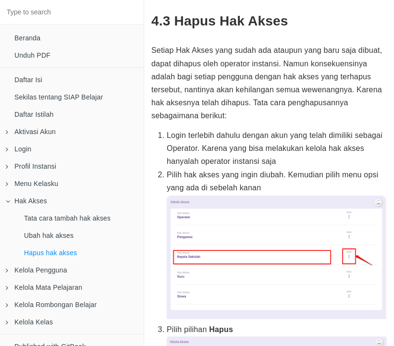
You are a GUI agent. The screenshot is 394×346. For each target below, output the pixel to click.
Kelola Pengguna (36, 270)
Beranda (27, 38)
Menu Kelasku (32, 183)
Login (18, 149)
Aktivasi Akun (31, 132)
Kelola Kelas (29, 322)
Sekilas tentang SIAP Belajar (58, 97)
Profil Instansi (31, 166)
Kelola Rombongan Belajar (51, 305)
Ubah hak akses (49, 235)
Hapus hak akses (50, 253)
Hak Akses (26, 201)
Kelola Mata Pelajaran (44, 287)
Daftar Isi (28, 80)
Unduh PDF (32, 55)
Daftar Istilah (33, 114)
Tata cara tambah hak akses (67, 218)
